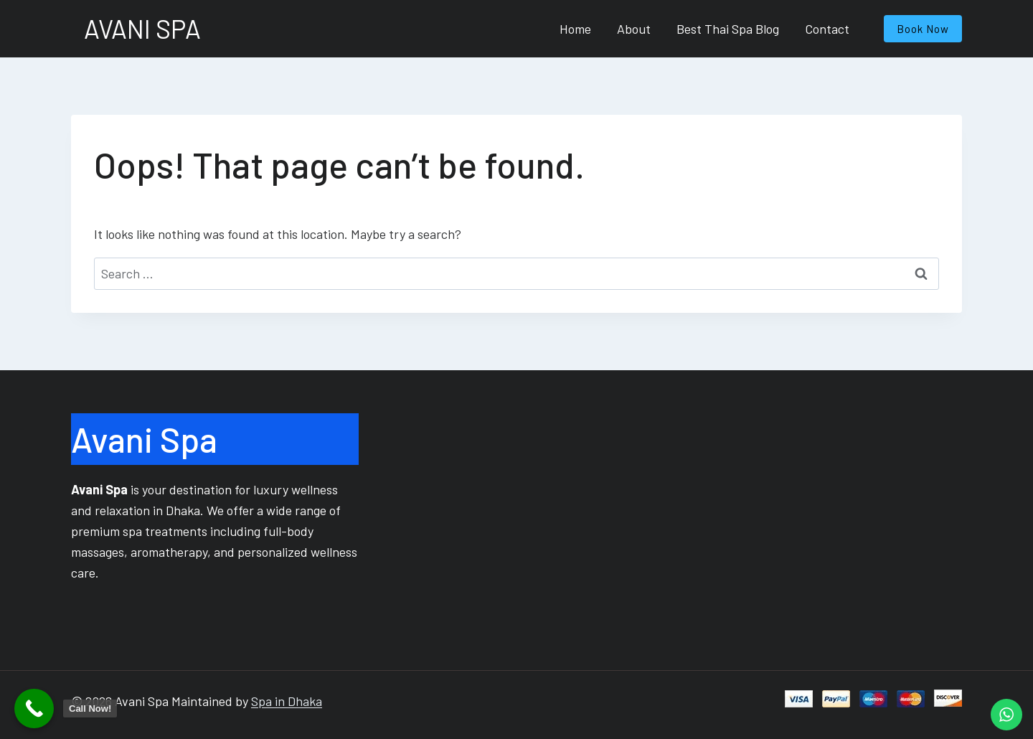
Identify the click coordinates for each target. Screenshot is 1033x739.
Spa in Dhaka (286, 701)
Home (575, 29)
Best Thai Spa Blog (727, 29)
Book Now (923, 28)
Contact (827, 29)
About (634, 29)
